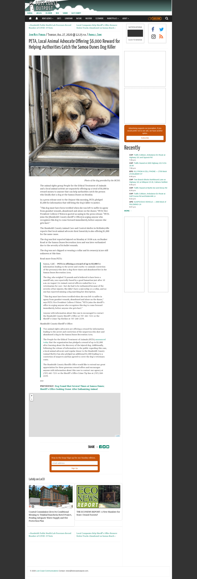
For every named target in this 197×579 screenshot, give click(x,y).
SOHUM (65, 13)
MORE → (128, 211)
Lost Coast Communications (47, 571)
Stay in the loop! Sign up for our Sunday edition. (73, 457)
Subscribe (145, 138)
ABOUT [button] (125, 18)
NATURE (79, 18)
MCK (57, 13)
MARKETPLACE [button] (113, 18)
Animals (92, 34)
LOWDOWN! (68, 18)
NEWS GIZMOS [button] (47, 18)
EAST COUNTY (76, 13)
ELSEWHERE (99, 18)
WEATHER (88, 18)
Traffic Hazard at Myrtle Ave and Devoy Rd (150, 188)
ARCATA (39, 13)
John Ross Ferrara (37, 34)
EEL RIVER (49, 13)
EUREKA (29, 13)
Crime (99, 34)
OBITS (59, 18)
